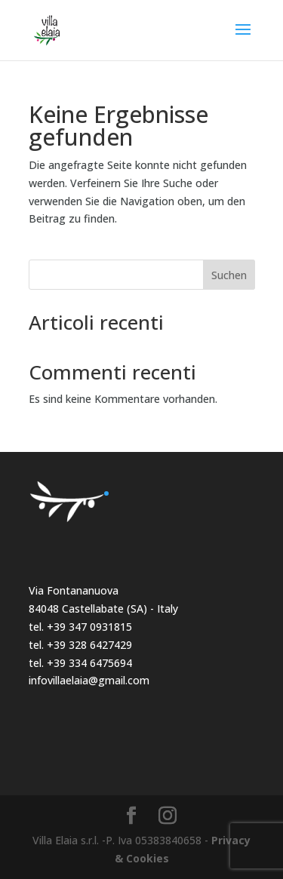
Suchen (229, 275)
